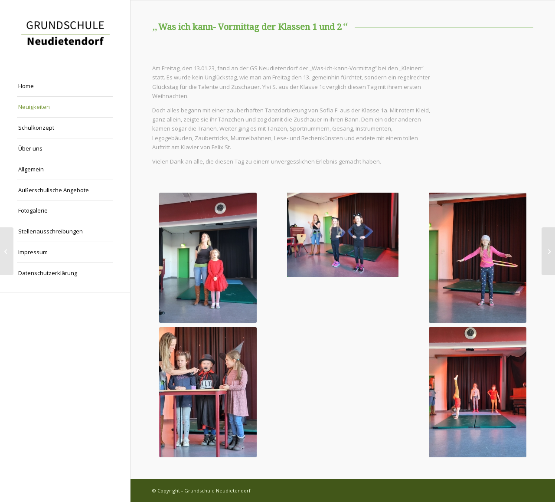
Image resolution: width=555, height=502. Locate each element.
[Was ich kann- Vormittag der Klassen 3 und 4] (548, 251)
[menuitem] (65, 86)
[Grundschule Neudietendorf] (65, 33)
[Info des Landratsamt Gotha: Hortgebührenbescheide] (6, 251)
